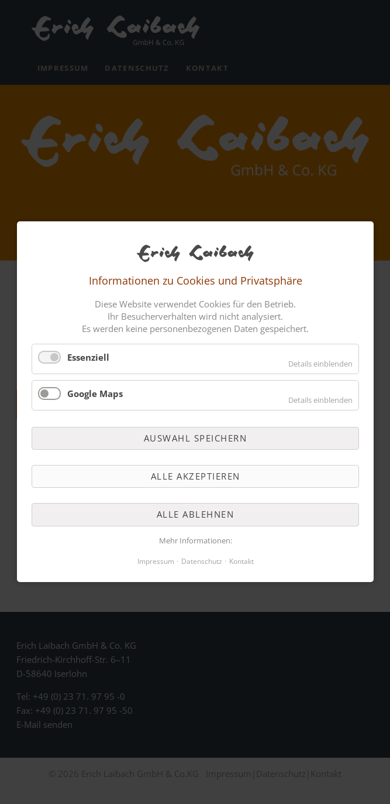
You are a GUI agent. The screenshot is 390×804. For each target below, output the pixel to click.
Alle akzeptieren (195, 476)
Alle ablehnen (195, 515)
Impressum (155, 562)
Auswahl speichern (195, 438)
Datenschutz (201, 562)
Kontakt (241, 562)
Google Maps (95, 393)
